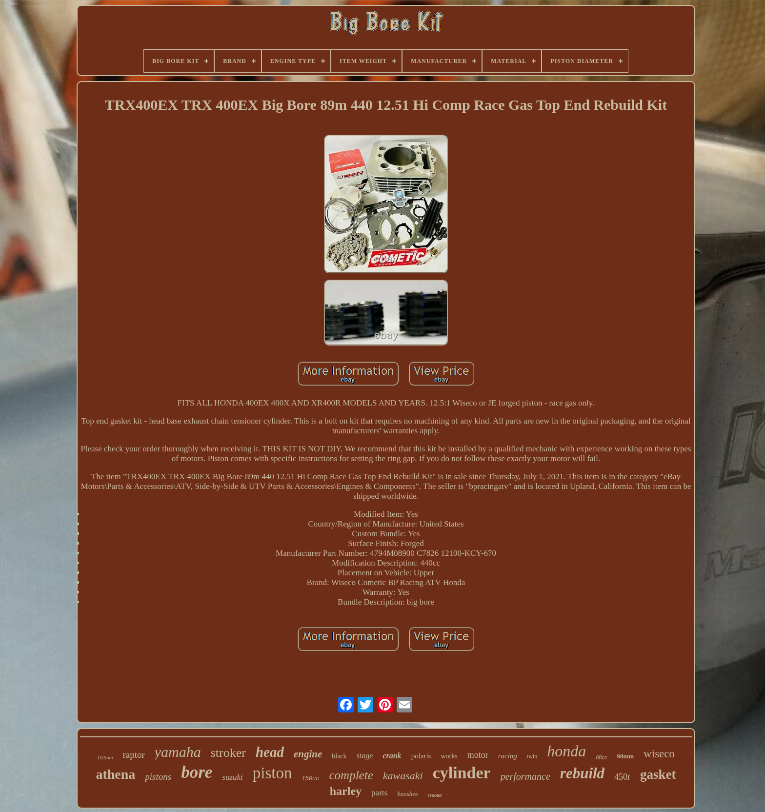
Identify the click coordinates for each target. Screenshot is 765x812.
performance (525, 776)
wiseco (659, 754)
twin (532, 756)
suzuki (232, 777)
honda (566, 751)
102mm (105, 757)
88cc (601, 757)
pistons (158, 776)
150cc (310, 778)
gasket (658, 774)
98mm (625, 756)
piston (272, 773)
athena (115, 774)
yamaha (178, 752)
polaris (421, 756)
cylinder (462, 773)
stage (365, 755)
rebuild (582, 773)
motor (477, 755)
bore (196, 772)
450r (622, 777)
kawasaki (403, 776)
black (339, 756)
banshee (407, 793)
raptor (133, 755)
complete (351, 775)
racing (507, 756)
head (270, 752)
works (449, 756)
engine (308, 754)
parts (379, 792)
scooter (435, 795)
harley (346, 791)
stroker (228, 753)
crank (391, 755)
